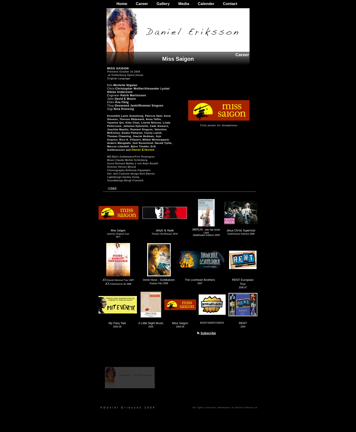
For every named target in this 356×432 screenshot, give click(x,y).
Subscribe (208, 333)
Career (142, 4)
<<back (112, 188)
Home (121, 4)
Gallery (163, 4)
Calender (206, 4)
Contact (230, 4)
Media (183, 4)
